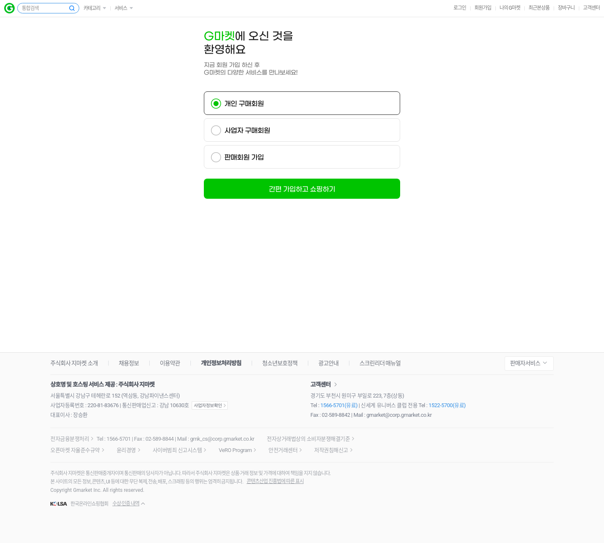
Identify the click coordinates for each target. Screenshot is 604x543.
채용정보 (129, 363)
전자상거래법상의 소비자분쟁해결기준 (308, 439)
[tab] (302, 103)
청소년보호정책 (279, 363)
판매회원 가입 (244, 157)
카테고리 (91, 8)
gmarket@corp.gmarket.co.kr (399, 415)
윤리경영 (126, 450)
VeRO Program (235, 450)
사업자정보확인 (210, 405)
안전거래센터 (282, 450)
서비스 (121, 8)
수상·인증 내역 (125, 504)
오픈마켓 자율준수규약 (75, 450)
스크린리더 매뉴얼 (380, 363)
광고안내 (328, 363)
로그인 (459, 8)
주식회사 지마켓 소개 (74, 363)
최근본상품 (538, 8)
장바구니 (566, 8)
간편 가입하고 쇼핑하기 (302, 189)
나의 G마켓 (510, 8)
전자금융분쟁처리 (69, 439)
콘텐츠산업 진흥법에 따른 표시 (275, 481)
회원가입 (482, 8)
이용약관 (170, 363)
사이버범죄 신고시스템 (177, 450)
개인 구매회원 (244, 103)
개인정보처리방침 (221, 363)
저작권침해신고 (331, 450)
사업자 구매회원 (247, 130)
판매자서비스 (525, 363)
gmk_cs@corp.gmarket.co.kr (222, 439)
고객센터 (591, 8)
